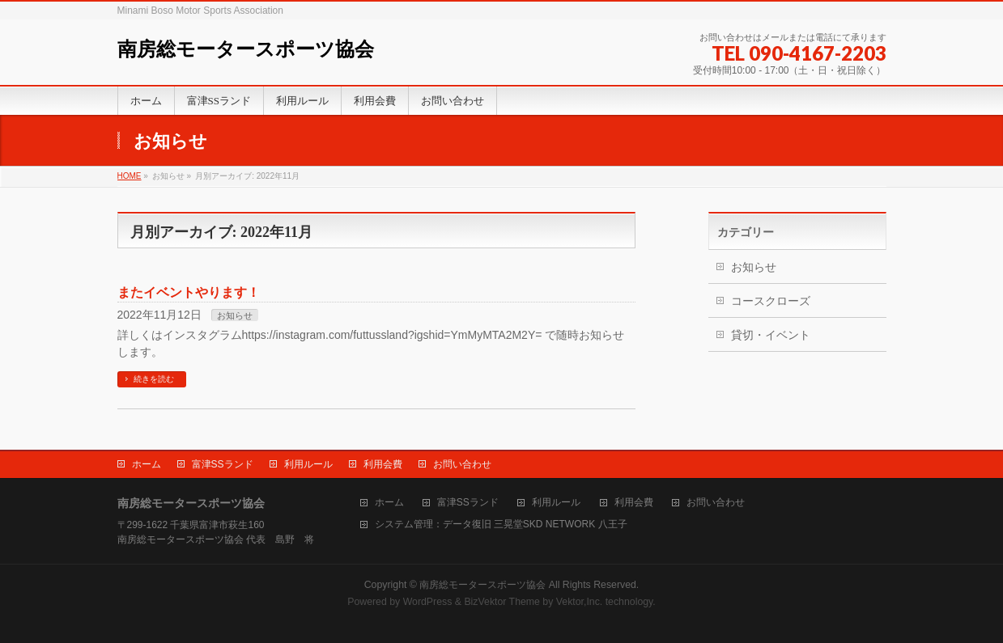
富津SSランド (222, 464)
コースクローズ (770, 300)
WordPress (428, 601)
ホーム (146, 464)
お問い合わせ (462, 464)
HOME (129, 175)
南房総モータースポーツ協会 (245, 49)
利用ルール (308, 464)
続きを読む (154, 378)
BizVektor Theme (502, 601)
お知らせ (235, 315)
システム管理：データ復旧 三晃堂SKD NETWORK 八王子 (501, 524)
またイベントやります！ (188, 292)
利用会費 (382, 464)
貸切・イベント (770, 334)
